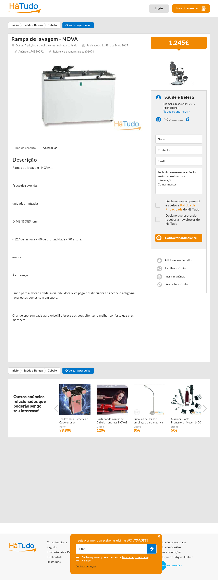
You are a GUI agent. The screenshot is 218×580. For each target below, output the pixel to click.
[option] (78, 94)
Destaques (54, 562)
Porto (62, 426)
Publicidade (55, 557)
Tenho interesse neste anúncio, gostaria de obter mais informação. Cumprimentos (178, 181)
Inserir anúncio (191, 8)
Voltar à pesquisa (77, 25)
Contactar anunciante (181, 238)
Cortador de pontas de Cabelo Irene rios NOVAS (112, 421)
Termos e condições (168, 552)
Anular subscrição (86, 566)
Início (15, 370)
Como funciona (57, 542)
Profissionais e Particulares (65, 552)
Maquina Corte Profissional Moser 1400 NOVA (186, 421)
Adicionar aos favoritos (179, 260)
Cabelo (52, 370)
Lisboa (100, 426)
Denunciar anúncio (176, 284)
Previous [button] (56, 408)
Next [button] (205, 408)
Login (159, 8)
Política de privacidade (171, 542)
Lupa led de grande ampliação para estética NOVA (148, 421)
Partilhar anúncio (175, 268)
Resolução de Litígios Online (174, 557)
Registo (52, 547)
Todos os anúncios (176, 111)
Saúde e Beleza (179, 97)
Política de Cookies (168, 547)
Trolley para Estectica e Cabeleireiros (73, 421)
